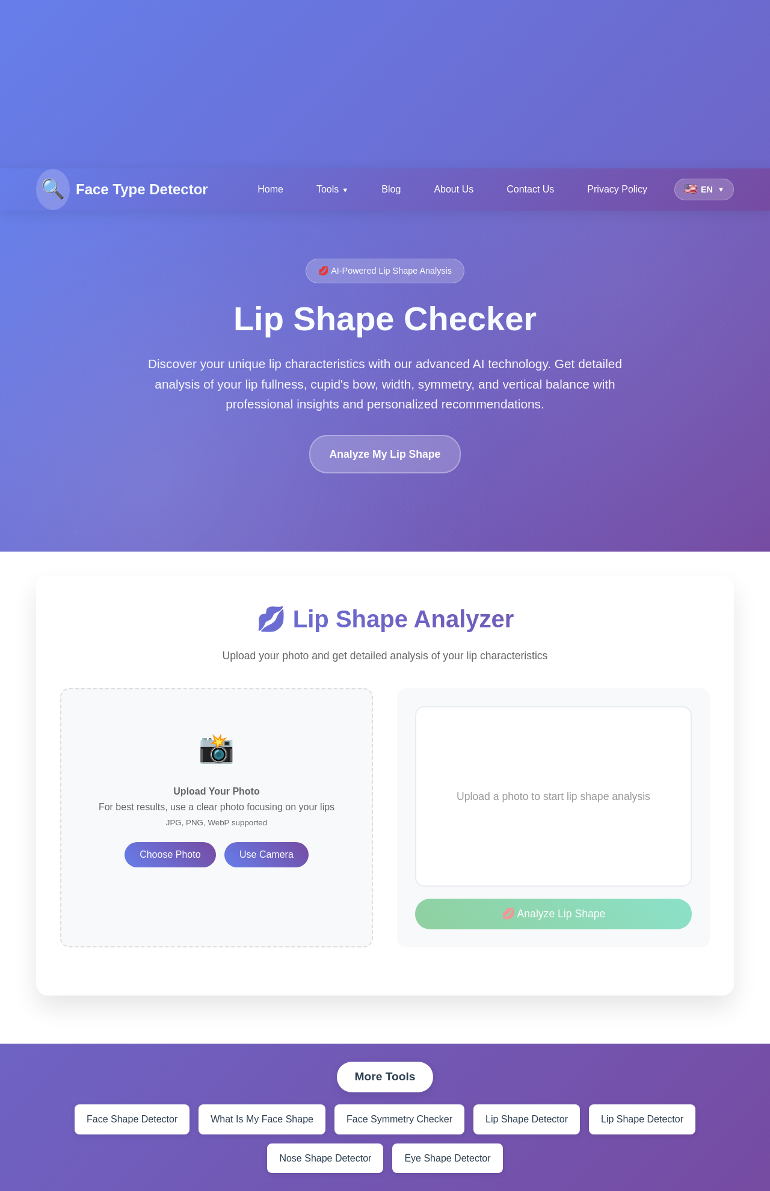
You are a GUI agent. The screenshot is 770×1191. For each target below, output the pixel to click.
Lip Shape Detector (526, 1119)
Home (270, 189)
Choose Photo (170, 854)
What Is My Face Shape (262, 1119)
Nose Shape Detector (325, 1158)
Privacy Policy (617, 189)
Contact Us (530, 189)
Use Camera (266, 854)
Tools (327, 189)
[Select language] (704, 189)
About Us (453, 189)
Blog (391, 189)
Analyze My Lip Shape (385, 454)
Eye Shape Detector (447, 1158)
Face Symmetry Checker (399, 1119)
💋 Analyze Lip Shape (554, 914)
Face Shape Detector (132, 1119)
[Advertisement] (361, 84)
